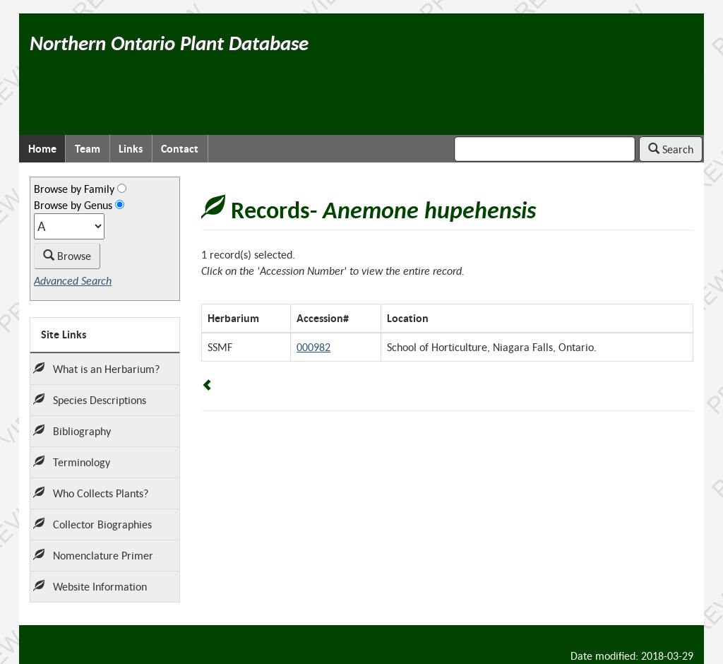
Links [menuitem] (131, 148)
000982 (313, 347)
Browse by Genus (73, 205)
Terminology (71, 462)
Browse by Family (74, 189)
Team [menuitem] (87, 148)
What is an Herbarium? (96, 369)
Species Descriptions (89, 400)
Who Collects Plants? (90, 493)
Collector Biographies (92, 524)
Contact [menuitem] (179, 148)
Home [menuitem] (42, 148)
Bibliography (72, 431)
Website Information (90, 586)
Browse (67, 256)
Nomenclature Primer (93, 555)
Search (670, 149)
